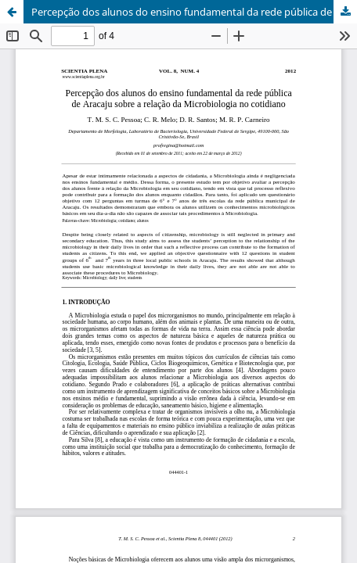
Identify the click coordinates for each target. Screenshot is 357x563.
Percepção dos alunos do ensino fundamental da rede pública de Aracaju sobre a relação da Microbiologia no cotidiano (194, 12)
